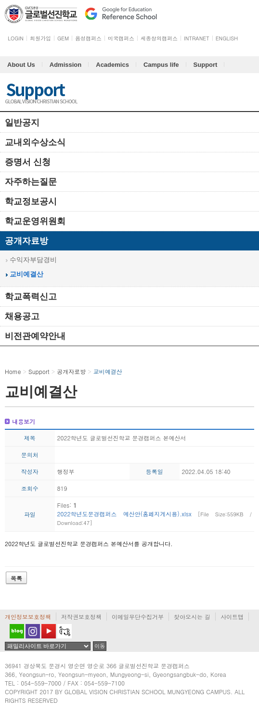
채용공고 (22, 316)
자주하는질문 (31, 182)
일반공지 (22, 122)
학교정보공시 (31, 201)
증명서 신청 (28, 162)
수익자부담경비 (33, 259)
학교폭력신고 (31, 296)
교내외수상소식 (35, 142)
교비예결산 (26, 274)
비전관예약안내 (35, 336)
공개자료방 (26, 241)
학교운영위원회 (35, 221)
